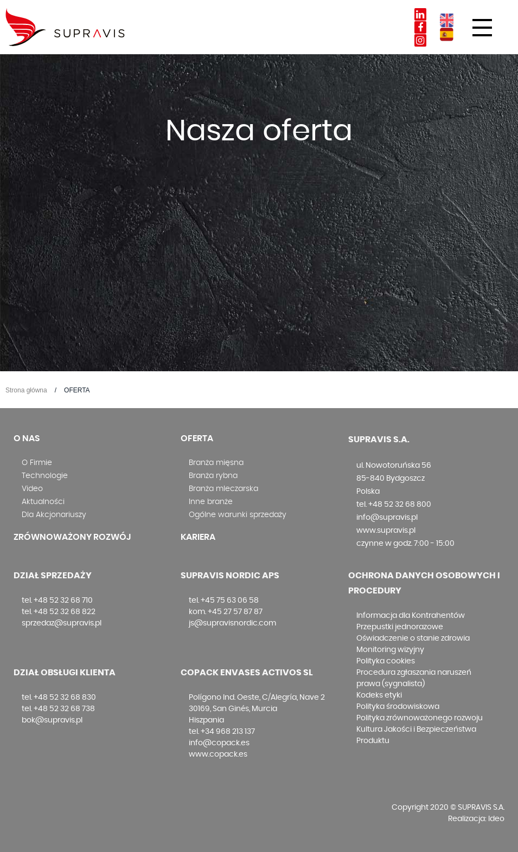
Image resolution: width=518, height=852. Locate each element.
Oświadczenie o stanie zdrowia (413, 638)
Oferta (197, 438)
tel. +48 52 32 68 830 (59, 697)
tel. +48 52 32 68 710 (57, 600)
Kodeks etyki (379, 695)
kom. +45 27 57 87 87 (226, 612)
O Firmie (37, 463)
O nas (27, 438)
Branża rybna (213, 476)
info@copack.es (219, 743)
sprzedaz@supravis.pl (61, 623)
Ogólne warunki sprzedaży (237, 515)
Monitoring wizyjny (390, 650)
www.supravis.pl (385, 530)
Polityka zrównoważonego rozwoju (419, 718)
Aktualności (43, 502)
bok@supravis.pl (52, 720)
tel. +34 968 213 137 (222, 731)
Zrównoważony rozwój (72, 537)
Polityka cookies (385, 661)
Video (32, 489)
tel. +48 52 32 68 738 (58, 709)
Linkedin (420, 14)
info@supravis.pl (387, 517)
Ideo (496, 819)
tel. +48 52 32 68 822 (58, 612)
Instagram (420, 40)
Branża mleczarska (223, 489)
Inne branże (211, 502)
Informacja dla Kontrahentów (410, 615)
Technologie (45, 476)
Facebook (420, 27)
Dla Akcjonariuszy (54, 515)
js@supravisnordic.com (232, 623)
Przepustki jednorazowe (399, 627)
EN (446, 20)
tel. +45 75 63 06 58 (224, 600)
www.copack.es (218, 754)
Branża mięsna (216, 463)
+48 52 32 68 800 (399, 504)
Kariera (198, 537)
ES (446, 34)
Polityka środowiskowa (397, 707)
